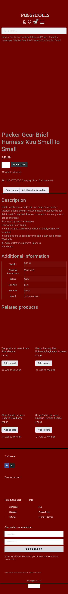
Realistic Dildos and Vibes (34, 37)
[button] (42, 22)
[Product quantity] (5, 165)
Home (4, 37)
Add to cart (19, 164)
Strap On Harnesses (43, 180)
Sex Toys (14, 37)
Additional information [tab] (34, 190)
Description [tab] (12, 190)
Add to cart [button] (10, 363)
